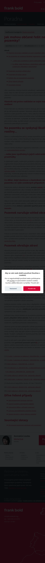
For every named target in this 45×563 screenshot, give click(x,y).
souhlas (12, 281)
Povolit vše (32, 289)
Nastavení (13, 289)
